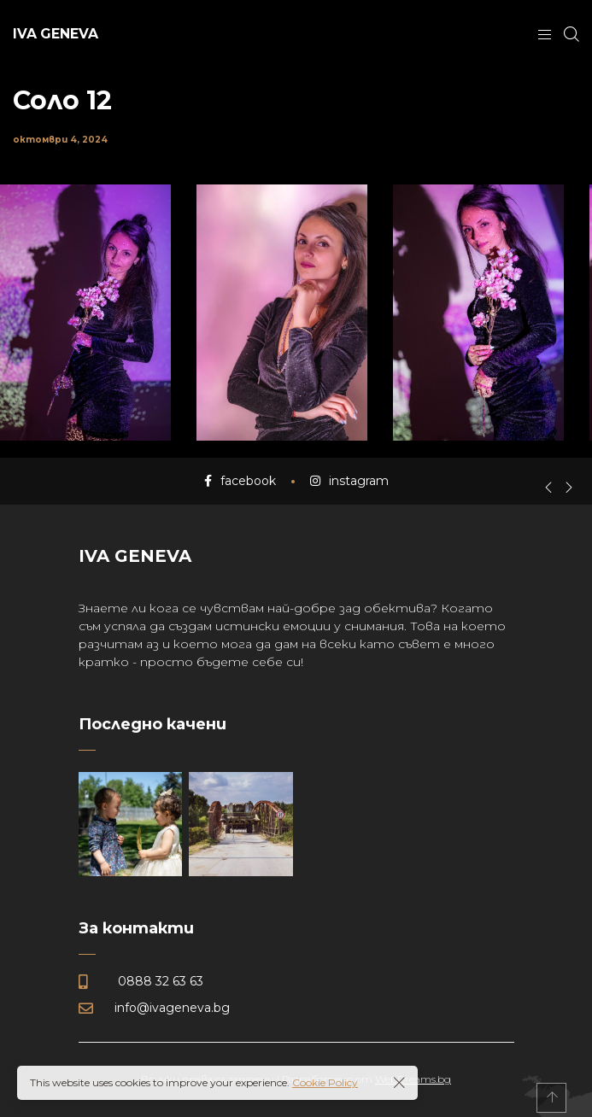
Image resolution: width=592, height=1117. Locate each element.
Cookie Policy (325, 1082)
